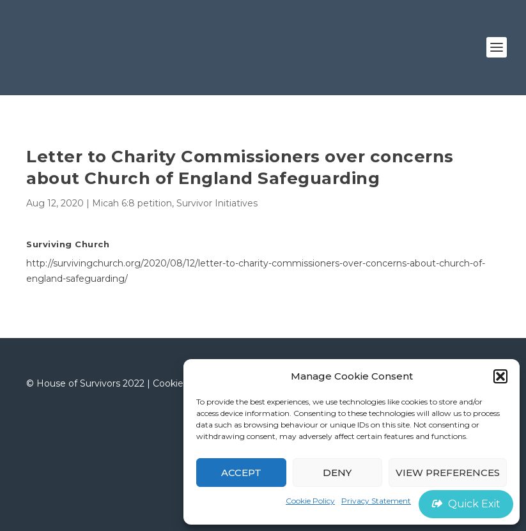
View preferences (448, 472)
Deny (337, 472)
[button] (500, 376)
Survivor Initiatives (217, 203)
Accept (241, 472)
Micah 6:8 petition (132, 203)
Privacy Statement (376, 500)
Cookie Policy (310, 500)
